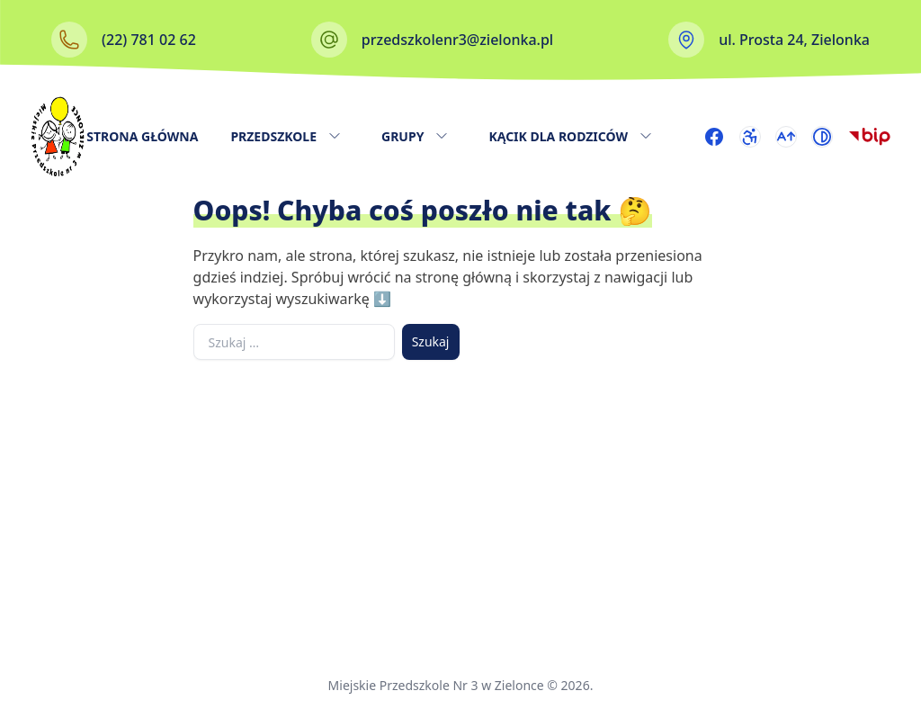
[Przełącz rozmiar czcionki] (786, 137)
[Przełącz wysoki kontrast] (822, 137)
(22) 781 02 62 (149, 39)
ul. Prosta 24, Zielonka (794, 39)
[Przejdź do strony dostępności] (750, 137)
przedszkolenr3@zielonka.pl (457, 39)
